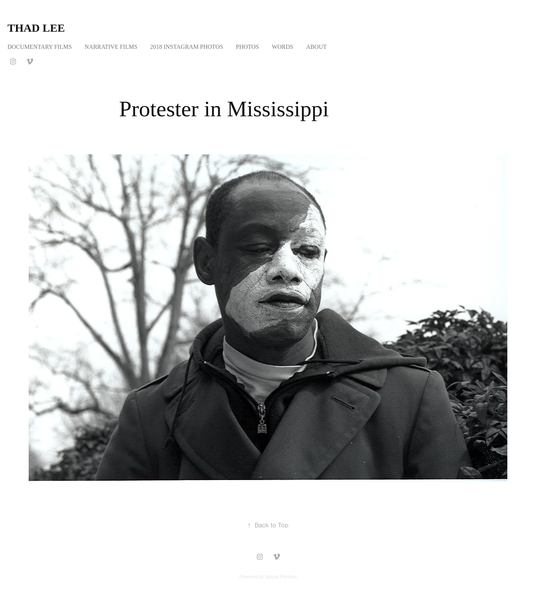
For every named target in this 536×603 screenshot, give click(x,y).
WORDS (282, 47)
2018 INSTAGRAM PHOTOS (186, 47)
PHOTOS (247, 47)
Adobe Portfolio (281, 577)
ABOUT (316, 47)
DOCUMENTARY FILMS (39, 47)
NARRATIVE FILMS (110, 47)
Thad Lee (36, 28)
